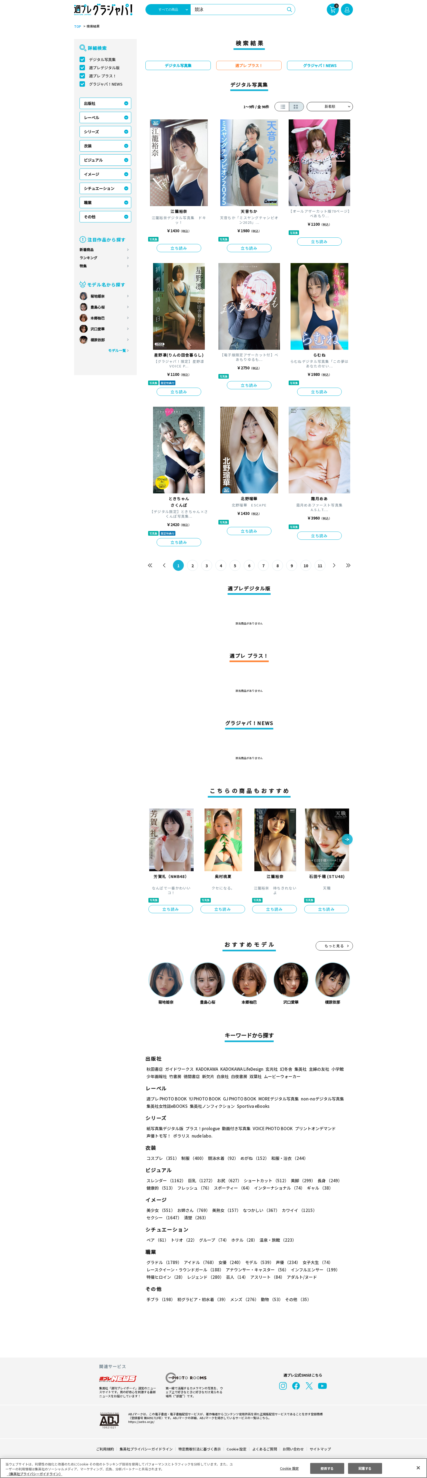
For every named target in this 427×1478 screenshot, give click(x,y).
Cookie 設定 (236, 1449)
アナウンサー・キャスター (256, 1269)
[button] (347, 839)
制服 (193, 1158)
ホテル (243, 1240)
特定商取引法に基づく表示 (200, 1449)
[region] (213, 1468)
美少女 (161, 1210)
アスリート (266, 1277)
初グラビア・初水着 (202, 1299)
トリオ (183, 1240)
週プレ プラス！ (103, 76)
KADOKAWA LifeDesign (241, 1069)
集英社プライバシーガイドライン (146, 1449)
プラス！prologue (202, 1128)
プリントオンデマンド (312, 1128)
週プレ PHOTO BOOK (166, 1099)
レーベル (91, 117)
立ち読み (178, 248)
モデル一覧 (117, 350)
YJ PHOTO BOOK (203, 1099)
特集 (83, 266)
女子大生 (315, 1262)
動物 (270, 1299)
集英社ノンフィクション (211, 1106)
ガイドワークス (179, 1069)
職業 (87, 202)
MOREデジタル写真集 (275, 1099)
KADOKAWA (207, 1069)
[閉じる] (418, 1468)
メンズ (243, 1299)
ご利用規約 (105, 1449)
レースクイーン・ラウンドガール (185, 1269)
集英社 (300, 1069)
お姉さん (193, 1210)
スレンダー (166, 1180)
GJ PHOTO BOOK (237, 1099)
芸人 (236, 1277)
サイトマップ (320, 1449)
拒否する (327, 1468)
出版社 (89, 103)
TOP (77, 26)
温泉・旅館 (276, 1240)
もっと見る (334, 945)
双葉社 (255, 1076)
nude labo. (202, 1136)
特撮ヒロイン (166, 1277)
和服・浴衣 (288, 1158)
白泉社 (222, 1076)
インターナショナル (278, 1188)
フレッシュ (194, 1188)
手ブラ (161, 1299)
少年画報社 (157, 1076)
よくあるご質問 (264, 1449)
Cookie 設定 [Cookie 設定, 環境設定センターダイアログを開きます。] (289, 1468)
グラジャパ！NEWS (105, 84)
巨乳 (200, 1180)
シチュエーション (99, 188)
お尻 (228, 1180)
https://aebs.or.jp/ (140, 1421)
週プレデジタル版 (104, 67)
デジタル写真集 (102, 59)
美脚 (301, 1180)
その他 (89, 216)
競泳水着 (222, 1158)
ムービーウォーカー (282, 1076)
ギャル (319, 1188)
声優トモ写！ (159, 1136)
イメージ (91, 174)
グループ (213, 1240)
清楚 (158, 1217)
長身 (327, 1180)
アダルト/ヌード (300, 1277)
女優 (229, 1262)
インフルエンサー (314, 1269)
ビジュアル (93, 160)
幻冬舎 (285, 1069)
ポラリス (181, 1136)
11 (320, 565)
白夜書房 (239, 1076)
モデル (258, 1262)
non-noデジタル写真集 (318, 1099)
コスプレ (163, 1158)
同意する (364, 1468)
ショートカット (264, 1180)
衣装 (87, 146)
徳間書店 (192, 1076)
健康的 (161, 1188)
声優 (286, 1262)
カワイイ (297, 1210)
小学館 (337, 1069)
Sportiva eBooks (251, 1106)
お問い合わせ (293, 1449)
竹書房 (175, 1076)
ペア (157, 1240)
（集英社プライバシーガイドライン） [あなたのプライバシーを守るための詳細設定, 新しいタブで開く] (34, 1473)
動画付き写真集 (235, 1128)
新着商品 (87, 249)
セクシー (334, 1210)
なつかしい (260, 1210)
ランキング (88, 257)
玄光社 (271, 1069)
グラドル (164, 1262)
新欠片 (208, 1076)
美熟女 (225, 1210)
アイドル (199, 1262)
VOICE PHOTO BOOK (271, 1128)
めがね (253, 1158)
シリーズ (91, 131)
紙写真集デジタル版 (165, 1128)
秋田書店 (155, 1069)
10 (306, 565)
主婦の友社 (318, 1069)
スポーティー (232, 1188)
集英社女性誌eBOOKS (167, 1106)
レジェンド (205, 1277)
